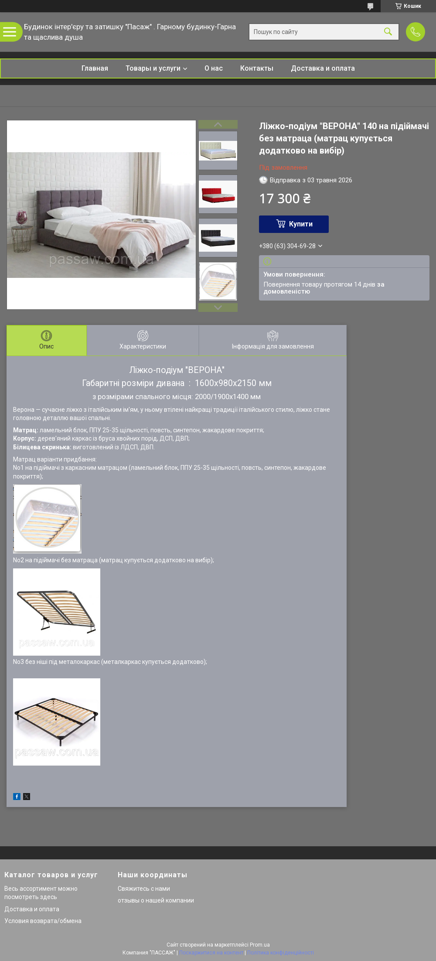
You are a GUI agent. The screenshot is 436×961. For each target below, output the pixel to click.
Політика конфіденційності (280, 953)
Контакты (256, 68)
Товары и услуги (153, 68)
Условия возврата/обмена (43, 920)
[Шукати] (388, 32)
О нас (213, 68)
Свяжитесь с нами (144, 888)
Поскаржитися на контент (211, 953)
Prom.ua (260, 945)
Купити (301, 224)
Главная (95, 68)
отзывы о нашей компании (156, 900)
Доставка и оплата (323, 68)
